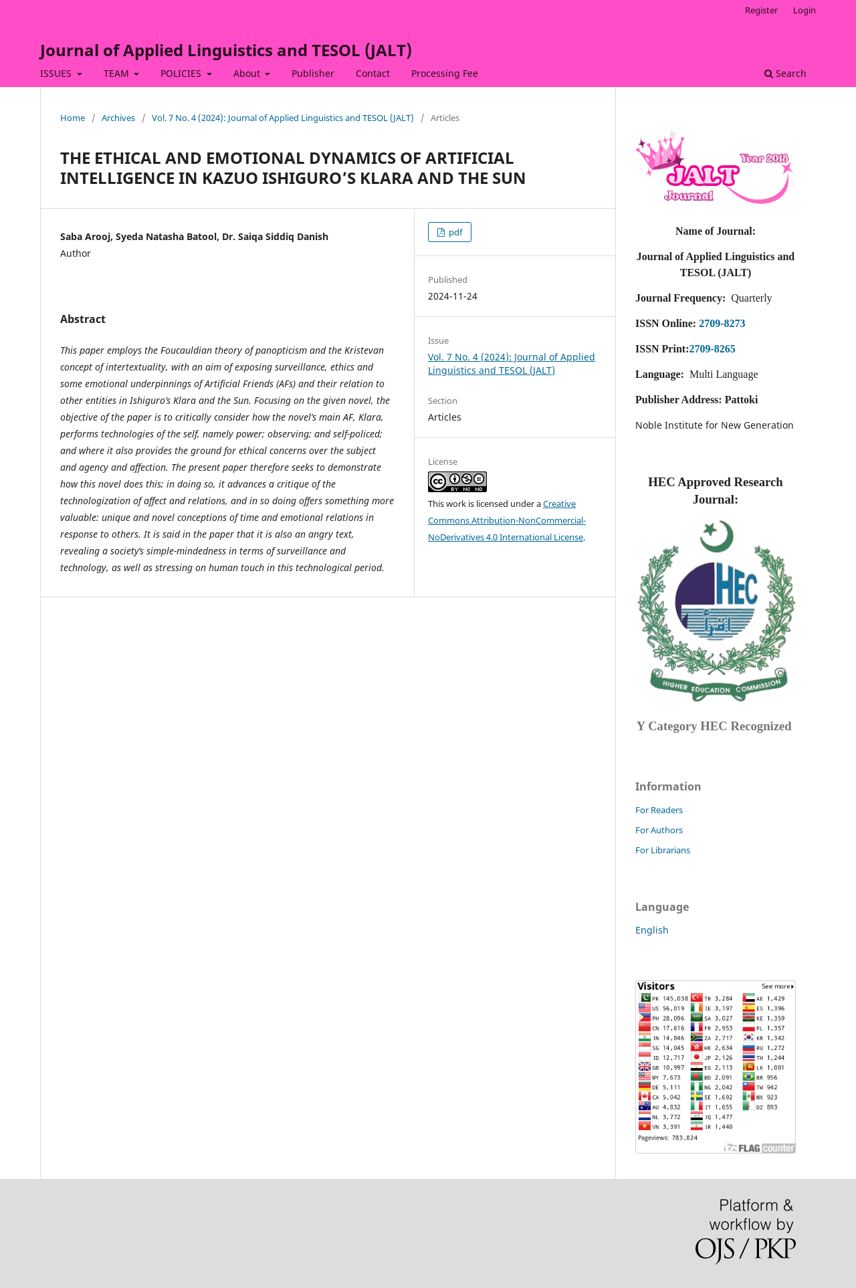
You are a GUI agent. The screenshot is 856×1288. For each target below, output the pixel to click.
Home (72, 118)
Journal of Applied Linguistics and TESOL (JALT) (226, 50)
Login (804, 10)
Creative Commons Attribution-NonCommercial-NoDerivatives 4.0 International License (507, 520)
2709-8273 (722, 323)
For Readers (659, 810)
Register (761, 10)
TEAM (118, 73)
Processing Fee (444, 73)
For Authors (659, 830)
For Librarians (662, 850)
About (248, 73)
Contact (373, 73)
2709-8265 (712, 348)
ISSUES (57, 73)
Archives (118, 118)
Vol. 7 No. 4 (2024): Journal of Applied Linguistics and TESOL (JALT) (283, 118)
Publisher (313, 73)
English (652, 930)
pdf (454, 232)
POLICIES (182, 73)
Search (785, 73)
